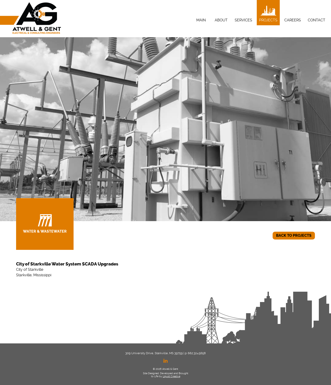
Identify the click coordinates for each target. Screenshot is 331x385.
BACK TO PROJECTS (293, 235)
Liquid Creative (171, 376)
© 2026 (157, 369)
